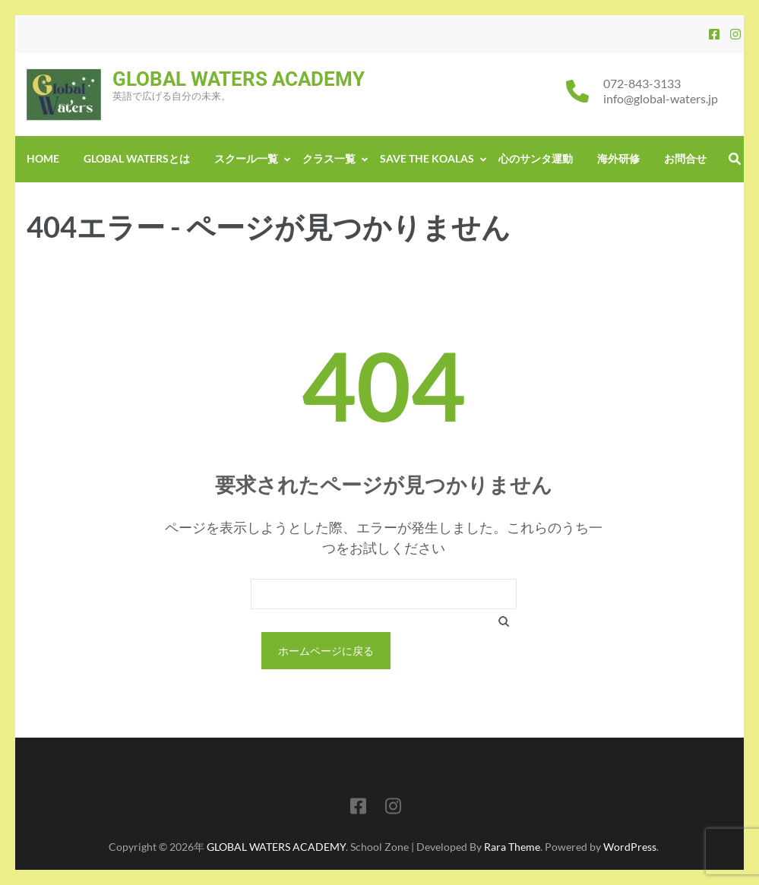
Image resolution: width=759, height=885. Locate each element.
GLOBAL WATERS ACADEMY (238, 79)
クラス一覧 (329, 158)
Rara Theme (512, 846)
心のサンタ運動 (535, 158)
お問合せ (685, 158)
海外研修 (618, 158)
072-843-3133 (642, 83)
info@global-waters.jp (660, 98)
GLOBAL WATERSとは (137, 158)
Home (43, 158)
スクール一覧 (246, 158)
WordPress (629, 846)
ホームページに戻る (326, 650)
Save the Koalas (427, 158)
